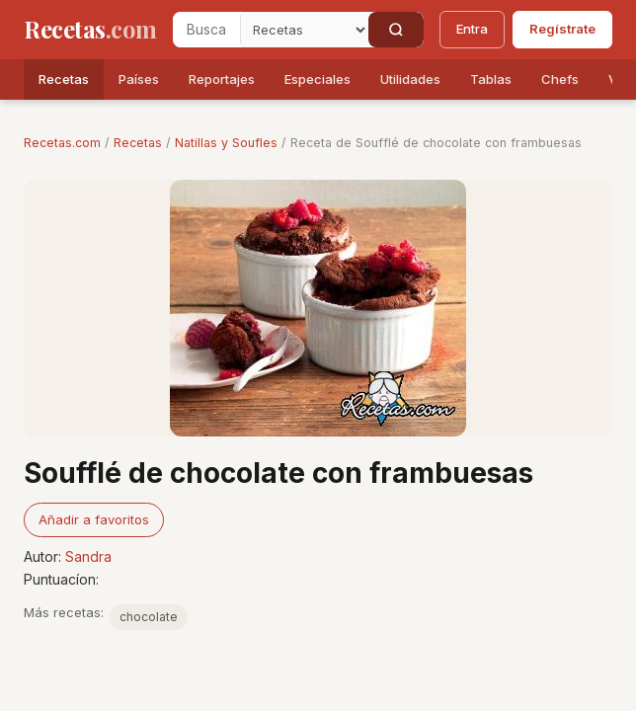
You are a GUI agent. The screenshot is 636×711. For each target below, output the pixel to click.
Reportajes (222, 79)
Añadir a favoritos (94, 519)
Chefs (560, 79)
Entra (472, 29)
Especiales (317, 79)
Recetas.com (62, 142)
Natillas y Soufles (226, 142)
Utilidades (410, 79)
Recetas (64, 79)
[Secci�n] (304, 29)
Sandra (88, 556)
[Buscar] (396, 29)
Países (139, 79)
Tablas (491, 79)
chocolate (148, 616)
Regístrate (562, 29)
